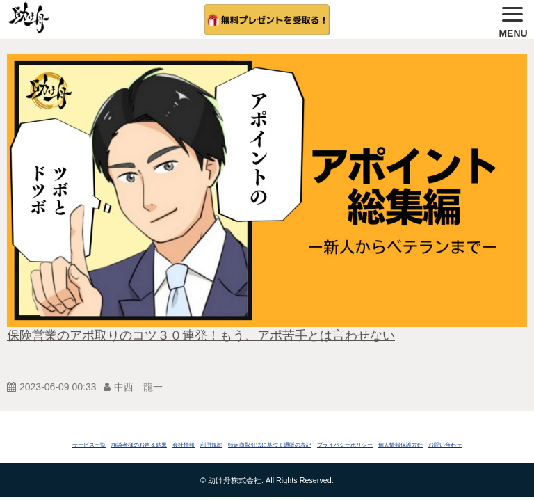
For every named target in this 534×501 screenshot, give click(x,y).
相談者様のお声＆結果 (139, 445)
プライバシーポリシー (345, 445)
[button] (513, 19)
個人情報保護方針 (400, 445)
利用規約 (211, 445)
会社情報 (183, 445)
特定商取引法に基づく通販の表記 (270, 445)
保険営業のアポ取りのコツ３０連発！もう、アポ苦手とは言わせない (201, 335)
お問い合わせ (445, 445)
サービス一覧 (89, 445)
